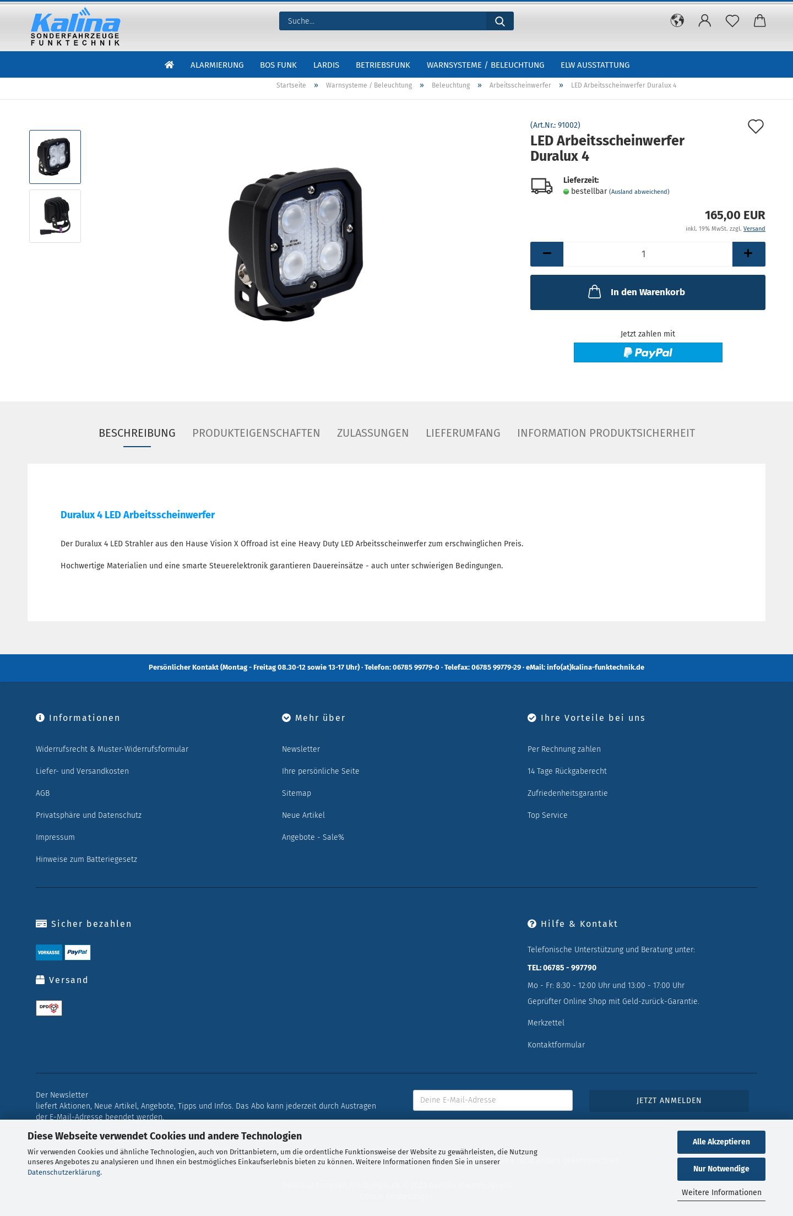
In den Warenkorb (635, 291)
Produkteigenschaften (256, 432)
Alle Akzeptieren (721, 1142)
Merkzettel (546, 1023)
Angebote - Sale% (313, 837)
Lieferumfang (463, 432)
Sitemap (296, 793)
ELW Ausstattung (595, 65)
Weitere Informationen (722, 1192)
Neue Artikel (303, 815)
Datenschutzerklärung (64, 1172)
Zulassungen (373, 432)
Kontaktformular (556, 1045)
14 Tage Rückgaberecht (567, 771)
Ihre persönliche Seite (321, 771)
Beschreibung (137, 432)
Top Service (548, 815)
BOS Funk (278, 65)
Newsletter (301, 749)
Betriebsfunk (383, 65)
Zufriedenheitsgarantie (568, 793)
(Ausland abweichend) (639, 192)
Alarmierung (217, 65)
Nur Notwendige (721, 1169)
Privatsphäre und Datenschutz (89, 815)
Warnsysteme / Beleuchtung (485, 65)
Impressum (55, 837)
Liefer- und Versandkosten (82, 771)
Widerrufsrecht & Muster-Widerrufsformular (112, 749)
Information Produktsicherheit (606, 432)
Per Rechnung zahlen (564, 749)
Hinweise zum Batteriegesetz (86, 859)
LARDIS (326, 65)
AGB (43, 793)
